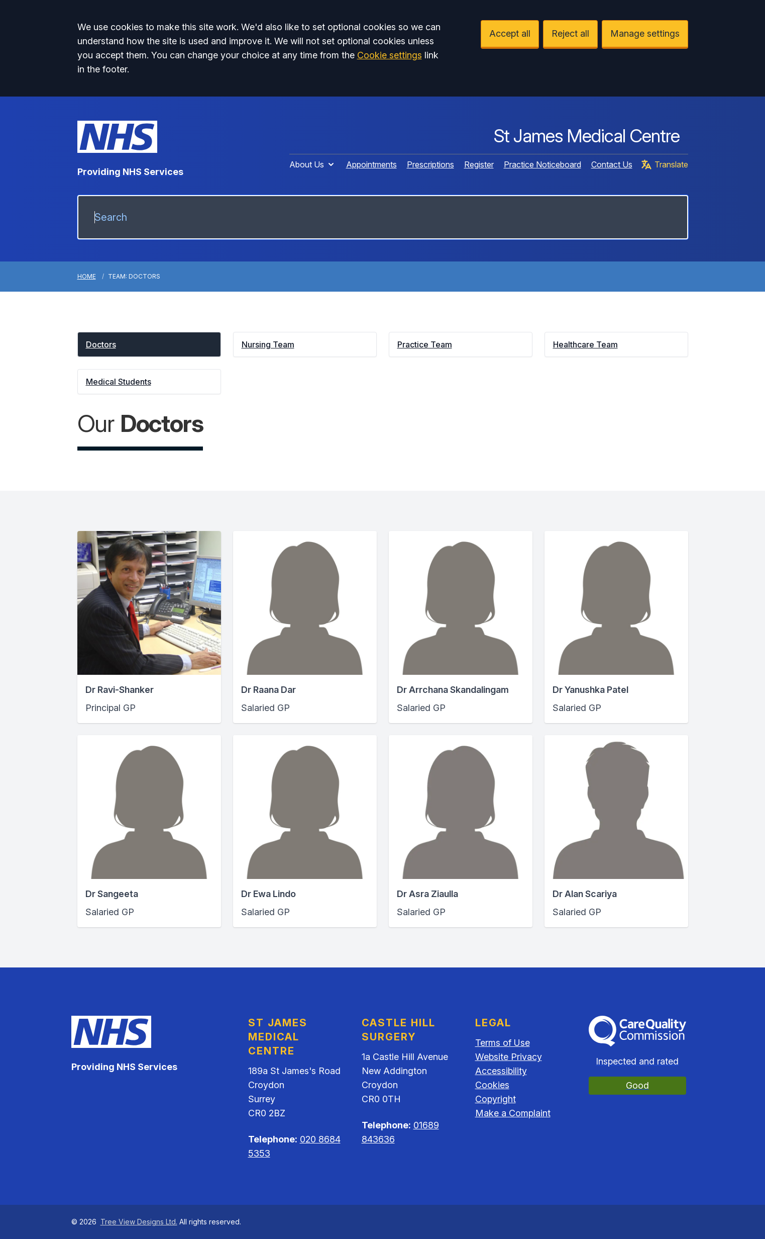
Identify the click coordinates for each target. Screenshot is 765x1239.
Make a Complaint (513, 1113)
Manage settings (645, 33)
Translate (664, 164)
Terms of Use (502, 1042)
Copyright (495, 1099)
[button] (149, 344)
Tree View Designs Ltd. (138, 1221)
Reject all (570, 33)
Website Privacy (508, 1056)
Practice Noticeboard (542, 164)
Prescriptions (430, 164)
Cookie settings (389, 55)
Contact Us (611, 164)
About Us (312, 164)
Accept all (509, 33)
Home (86, 276)
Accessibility (501, 1071)
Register (479, 164)
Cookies (492, 1085)
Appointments (371, 164)
